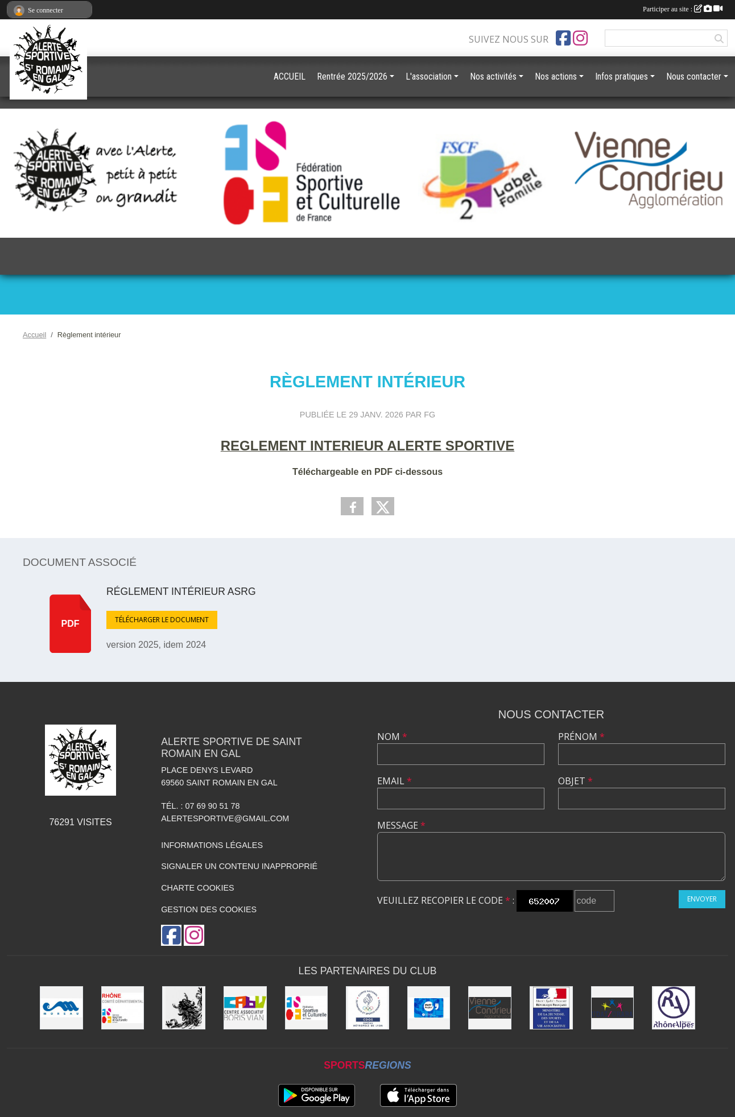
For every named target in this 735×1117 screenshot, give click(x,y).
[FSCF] (306, 1007)
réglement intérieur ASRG (181, 591)
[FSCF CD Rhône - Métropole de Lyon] (122, 1007)
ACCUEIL (289, 76)
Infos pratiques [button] (621, 76)
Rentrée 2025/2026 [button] (352, 76)
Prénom (581, 736)
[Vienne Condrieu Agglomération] (489, 1007)
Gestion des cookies (209, 909)
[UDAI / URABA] (612, 1007)
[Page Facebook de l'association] (563, 38)
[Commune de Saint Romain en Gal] (183, 1007)
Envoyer (702, 899)
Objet (575, 781)
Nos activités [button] (493, 76)
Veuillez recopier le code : (445, 900)
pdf (70, 623)
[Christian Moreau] (61, 1007)
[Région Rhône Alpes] (673, 1007)
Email (394, 781)
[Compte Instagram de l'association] (580, 38)
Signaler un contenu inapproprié (239, 866)
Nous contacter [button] (693, 76)
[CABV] (245, 1007)
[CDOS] (367, 1007)
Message (401, 825)
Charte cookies (197, 887)
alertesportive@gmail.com (225, 818)
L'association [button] (429, 76)
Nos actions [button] (556, 76)
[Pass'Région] (429, 1007)
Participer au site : (682, 9)
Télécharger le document (162, 619)
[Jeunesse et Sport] (551, 1007)
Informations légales (212, 845)
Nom (392, 736)
